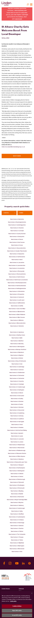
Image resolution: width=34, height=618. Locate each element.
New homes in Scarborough (17, 508)
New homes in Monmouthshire (17, 274)
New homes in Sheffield (17, 514)
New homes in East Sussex (17, 242)
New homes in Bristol (17, 358)
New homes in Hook (17, 424)
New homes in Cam (17, 364)
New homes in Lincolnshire (17, 268)
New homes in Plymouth (17, 482)
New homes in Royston (17, 502)
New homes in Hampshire (17, 254)
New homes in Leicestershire (17, 265)
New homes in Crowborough (17, 387)
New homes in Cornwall (17, 231)
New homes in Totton (17, 540)
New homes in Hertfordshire (17, 257)
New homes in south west (17, 300)
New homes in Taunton (17, 528)
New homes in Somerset (17, 297)
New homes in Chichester (17, 375)
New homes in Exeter (17, 404)
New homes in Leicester (17, 439)
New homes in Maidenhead (17, 445)
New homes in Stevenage (17, 523)
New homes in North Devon (17, 277)
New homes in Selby (17, 511)
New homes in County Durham (17, 233)
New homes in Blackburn (17, 352)
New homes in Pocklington (17, 485)
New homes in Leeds (17, 436)
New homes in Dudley (17, 398)
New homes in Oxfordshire (17, 291)
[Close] (32, 593)
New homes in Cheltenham (17, 372)
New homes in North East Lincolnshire (17, 280)
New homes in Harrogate (17, 421)
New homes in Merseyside (17, 271)
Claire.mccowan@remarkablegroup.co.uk (13, 147)
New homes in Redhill (17, 494)
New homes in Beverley (17, 344)
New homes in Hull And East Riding (17, 430)
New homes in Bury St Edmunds (17, 361)
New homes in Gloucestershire (17, 248)
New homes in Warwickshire (17, 311)
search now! (18, 19)
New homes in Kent (17, 259)
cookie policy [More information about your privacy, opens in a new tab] (13, 601)
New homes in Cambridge (17, 367)
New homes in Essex (17, 245)
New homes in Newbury (17, 459)
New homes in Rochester (17, 497)
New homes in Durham (17, 401)
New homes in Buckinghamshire (17, 222)
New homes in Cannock (17, 370)
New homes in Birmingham (17, 346)
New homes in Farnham (17, 407)
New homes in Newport (17, 465)
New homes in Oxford (17, 476)
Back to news (17, 156)
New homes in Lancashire (17, 262)
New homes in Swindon (17, 525)
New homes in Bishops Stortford (17, 349)
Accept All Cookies (17, 615)
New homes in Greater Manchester (17, 251)
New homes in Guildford (17, 419)
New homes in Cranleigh (17, 384)
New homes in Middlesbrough (17, 450)
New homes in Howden (17, 427)
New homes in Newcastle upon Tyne (17, 462)
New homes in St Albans (17, 520)
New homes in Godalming (17, 413)
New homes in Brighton (17, 355)
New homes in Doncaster (17, 395)
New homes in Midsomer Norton (17, 453)
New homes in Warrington (17, 546)
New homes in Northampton (17, 468)
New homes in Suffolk (17, 306)
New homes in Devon (17, 239)
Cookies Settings (17, 606)
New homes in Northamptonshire (17, 283)
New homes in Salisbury (17, 505)
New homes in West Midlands (17, 314)
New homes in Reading (17, 491)
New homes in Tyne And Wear (17, 309)
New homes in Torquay (17, 537)
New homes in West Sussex (17, 317)
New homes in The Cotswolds (17, 534)
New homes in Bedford (17, 341)
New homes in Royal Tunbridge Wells (17, 499)
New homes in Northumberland (17, 285)
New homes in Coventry (17, 381)
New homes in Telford (17, 531)
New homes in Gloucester (17, 410)
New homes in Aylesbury (17, 332)
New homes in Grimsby (17, 416)
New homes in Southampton (17, 517)
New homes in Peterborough (17, 479)
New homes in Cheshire (17, 228)
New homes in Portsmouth (17, 488)
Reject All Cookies (17, 610)
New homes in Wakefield (17, 543)
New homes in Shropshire (17, 294)
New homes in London (17, 442)
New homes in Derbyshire (17, 236)
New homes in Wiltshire (17, 320)
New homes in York (17, 551)
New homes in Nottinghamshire (17, 288)
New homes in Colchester (17, 378)
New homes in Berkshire (17, 219)
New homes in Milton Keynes (17, 456)
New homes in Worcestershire (17, 323)
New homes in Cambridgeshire (17, 225)
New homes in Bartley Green (17, 335)
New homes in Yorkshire (17, 326)
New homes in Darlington (17, 390)
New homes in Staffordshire (17, 303)
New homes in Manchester (17, 447)
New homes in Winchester (17, 549)
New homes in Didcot (17, 393)
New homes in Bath (17, 338)
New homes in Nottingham (17, 471)
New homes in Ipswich (17, 433)
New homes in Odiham (17, 473)
